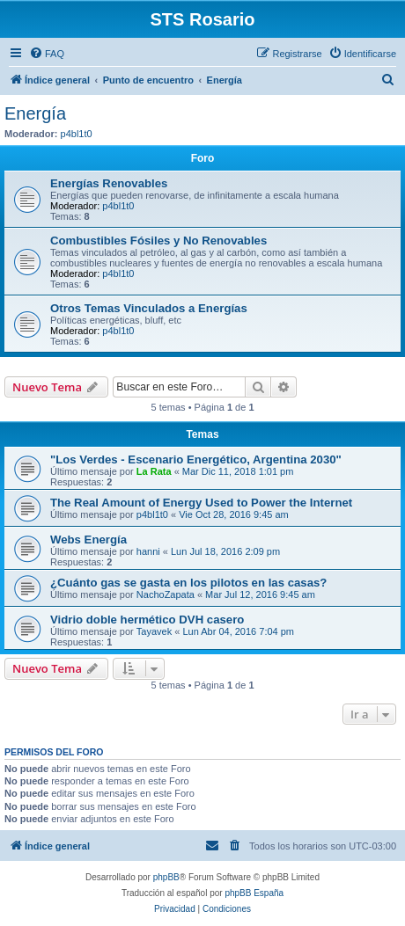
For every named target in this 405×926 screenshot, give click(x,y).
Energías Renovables (108, 183)
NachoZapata (165, 594)
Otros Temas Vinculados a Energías (148, 308)
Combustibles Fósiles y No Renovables (158, 240)
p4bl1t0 (76, 133)
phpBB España (254, 893)
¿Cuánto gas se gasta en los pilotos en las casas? (188, 582)
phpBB (166, 877)
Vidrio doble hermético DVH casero (147, 619)
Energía (35, 113)
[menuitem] (46, 53)
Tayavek (154, 631)
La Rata (154, 471)
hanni (148, 551)
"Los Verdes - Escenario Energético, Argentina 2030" (196, 459)
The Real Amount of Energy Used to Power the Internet (201, 502)
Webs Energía (88, 539)
